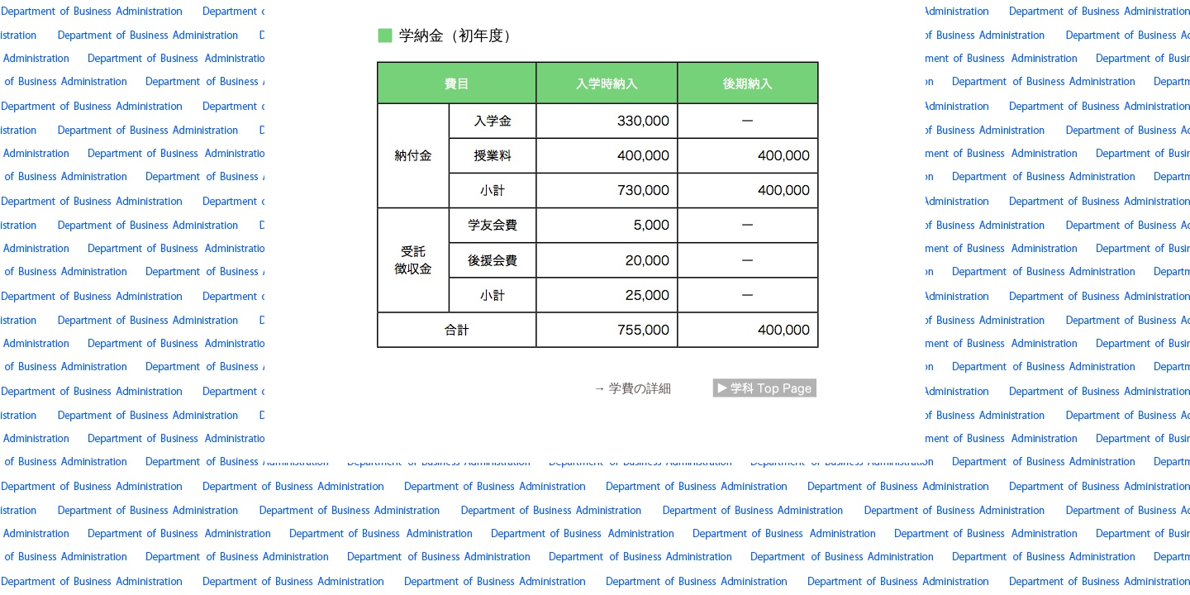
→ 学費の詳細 (632, 388)
